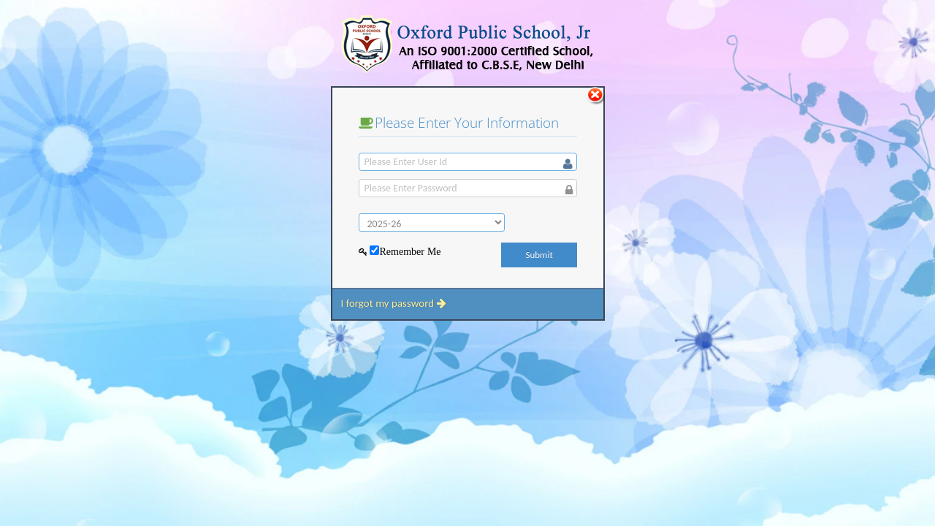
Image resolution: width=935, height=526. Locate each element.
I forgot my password (393, 303)
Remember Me (409, 251)
